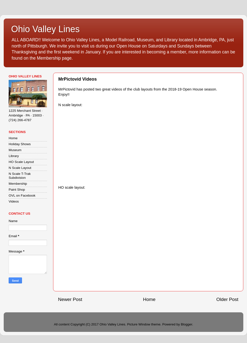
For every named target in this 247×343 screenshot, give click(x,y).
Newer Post (70, 299)
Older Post (227, 299)
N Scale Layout (20, 168)
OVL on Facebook (22, 195)
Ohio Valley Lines (45, 29)
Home (149, 299)
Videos (14, 201)
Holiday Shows (20, 144)
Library (14, 156)
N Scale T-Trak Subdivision (20, 176)
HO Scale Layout (21, 162)
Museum (15, 150)
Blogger (186, 324)
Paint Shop (17, 189)
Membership (18, 183)
